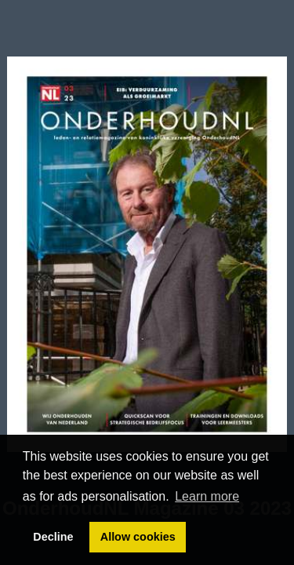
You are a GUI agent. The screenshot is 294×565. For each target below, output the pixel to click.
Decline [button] (53, 536)
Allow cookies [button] (138, 536)
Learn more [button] (207, 496)
